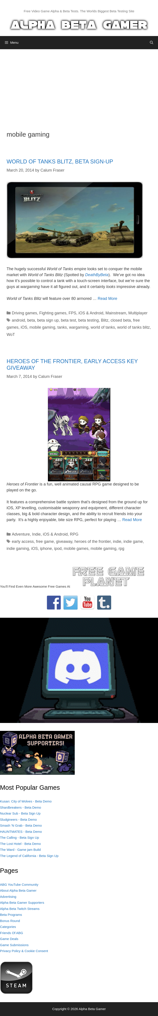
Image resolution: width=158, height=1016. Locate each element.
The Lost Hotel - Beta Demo (20, 844)
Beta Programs (11, 914)
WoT (11, 334)
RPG (74, 534)
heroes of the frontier (92, 541)
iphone (46, 548)
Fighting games (52, 313)
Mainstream (115, 313)
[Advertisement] (79, 86)
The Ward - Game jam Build (20, 849)
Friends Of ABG (11, 933)
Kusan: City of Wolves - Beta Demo (26, 801)
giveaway (64, 541)
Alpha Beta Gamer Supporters (22, 902)
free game (45, 541)
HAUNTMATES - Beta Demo (21, 831)
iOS (24, 327)
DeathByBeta (96, 275)
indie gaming (18, 548)
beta (31, 320)
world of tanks (103, 327)
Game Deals (9, 939)
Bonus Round (10, 921)
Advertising (8, 896)
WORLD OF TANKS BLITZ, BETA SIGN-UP (60, 161)
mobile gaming (42, 327)
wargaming (78, 327)
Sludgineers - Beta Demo (18, 819)
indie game (133, 541)
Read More (107, 298)
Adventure (21, 534)
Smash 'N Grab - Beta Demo (21, 825)
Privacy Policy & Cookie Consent (24, 951)
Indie (36, 534)
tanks (62, 327)
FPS (72, 313)
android (18, 320)
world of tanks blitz (133, 327)
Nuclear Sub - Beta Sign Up (20, 813)
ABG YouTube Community (19, 884)
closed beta (121, 320)
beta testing (88, 320)
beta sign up (48, 320)
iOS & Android (90, 313)
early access (23, 541)
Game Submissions (14, 945)
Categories (8, 927)
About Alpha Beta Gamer (18, 890)
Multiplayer (137, 313)
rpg (121, 548)
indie (117, 541)
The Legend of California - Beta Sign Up (29, 856)
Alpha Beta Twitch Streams (20, 909)
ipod (58, 548)
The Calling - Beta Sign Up (19, 837)
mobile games (76, 548)
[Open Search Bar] (151, 42)
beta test (68, 320)
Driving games (24, 313)
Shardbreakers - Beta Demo (20, 807)
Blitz (104, 320)
